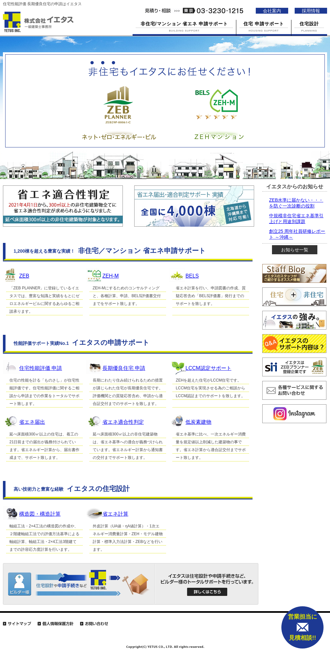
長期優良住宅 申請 (123, 368)
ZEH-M (110, 276)
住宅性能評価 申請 (40, 368)
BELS (192, 276)
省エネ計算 (115, 514)
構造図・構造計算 (40, 514)
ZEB (24, 276)
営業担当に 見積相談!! (302, 627)
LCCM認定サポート (208, 368)
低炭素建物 (198, 422)
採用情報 (311, 10)
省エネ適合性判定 (123, 422)
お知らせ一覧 (294, 249)
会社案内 (272, 10)
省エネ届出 (32, 422)
